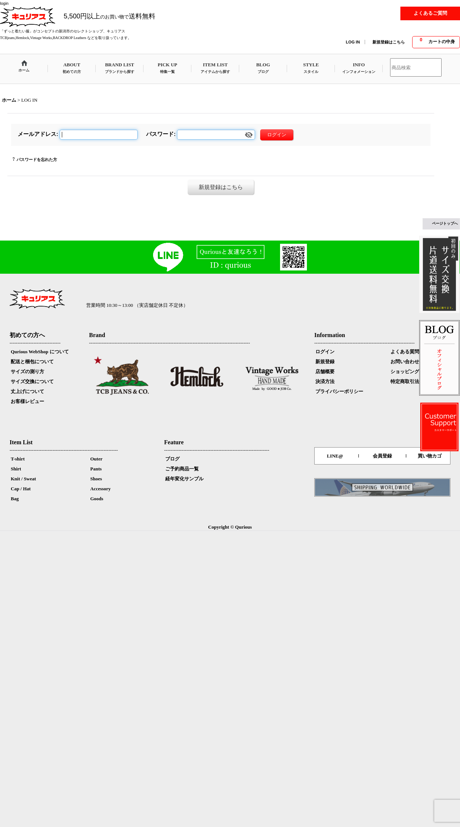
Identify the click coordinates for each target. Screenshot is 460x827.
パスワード (160, 134)
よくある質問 (404, 351)
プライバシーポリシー (339, 391)
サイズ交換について (32, 381)
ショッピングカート (412, 371)
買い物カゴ (430, 456)
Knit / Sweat (23, 478)
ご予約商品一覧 (182, 469)
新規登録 (325, 361)
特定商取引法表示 (409, 381)
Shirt (16, 469)
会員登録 (382, 456)
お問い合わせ (404, 361)
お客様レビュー (27, 401)
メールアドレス (37, 134)
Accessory (100, 488)
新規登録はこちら (388, 42)
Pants (96, 469)
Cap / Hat (21, 488)
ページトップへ (445, 223)
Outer (96, 459)
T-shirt (18, 459)
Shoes (96, 478)
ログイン (325, 351)
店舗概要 (325, 371)
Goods (96, 498)
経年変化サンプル (184, 478)
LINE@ (335, 456)
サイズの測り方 (27, 371)
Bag (15, 498)
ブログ (172, 459)
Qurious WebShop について (39, 351)
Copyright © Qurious (230, 527)
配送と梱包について (32, 361)
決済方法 (325, 381)
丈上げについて (27, 391)
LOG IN (353, 42)
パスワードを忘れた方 (37, 159)
